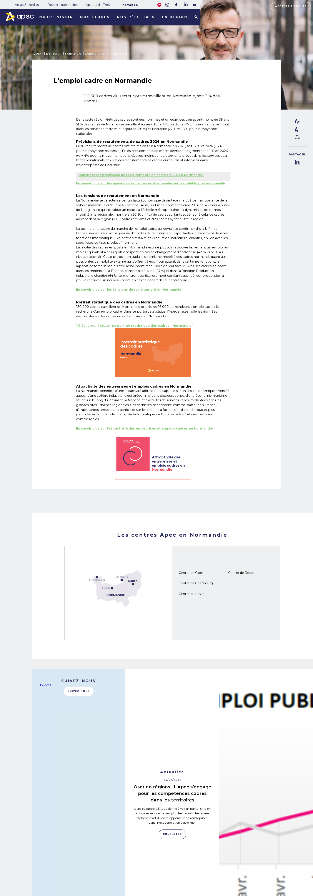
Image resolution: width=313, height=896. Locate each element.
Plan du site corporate (216, 861)
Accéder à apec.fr (291, 6)
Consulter (172, 741)
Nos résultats (136, 17)
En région (174, 17)
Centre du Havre (192, 594)
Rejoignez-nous (171, 861)
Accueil (37, 53)
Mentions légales (213, 867)
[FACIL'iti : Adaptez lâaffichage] (159, 4)
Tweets (45, 685)
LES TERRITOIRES (67, 879)
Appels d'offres (98, 5)
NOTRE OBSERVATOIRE (72, 867)
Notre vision (56, 17)
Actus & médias (27, 5)
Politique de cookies (215, 873)
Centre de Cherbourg (196, 583)
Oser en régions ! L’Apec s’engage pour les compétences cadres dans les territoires (172, 700)
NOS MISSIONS (64, 861)
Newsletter (172, 873)
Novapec (130, 5)
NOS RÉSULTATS (66, 873)
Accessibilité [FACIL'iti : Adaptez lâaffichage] (271, 876)
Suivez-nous (79, 691)
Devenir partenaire (62, 5)
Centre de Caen (191, 573)
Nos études (95, 17)
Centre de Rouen (241, 573)
